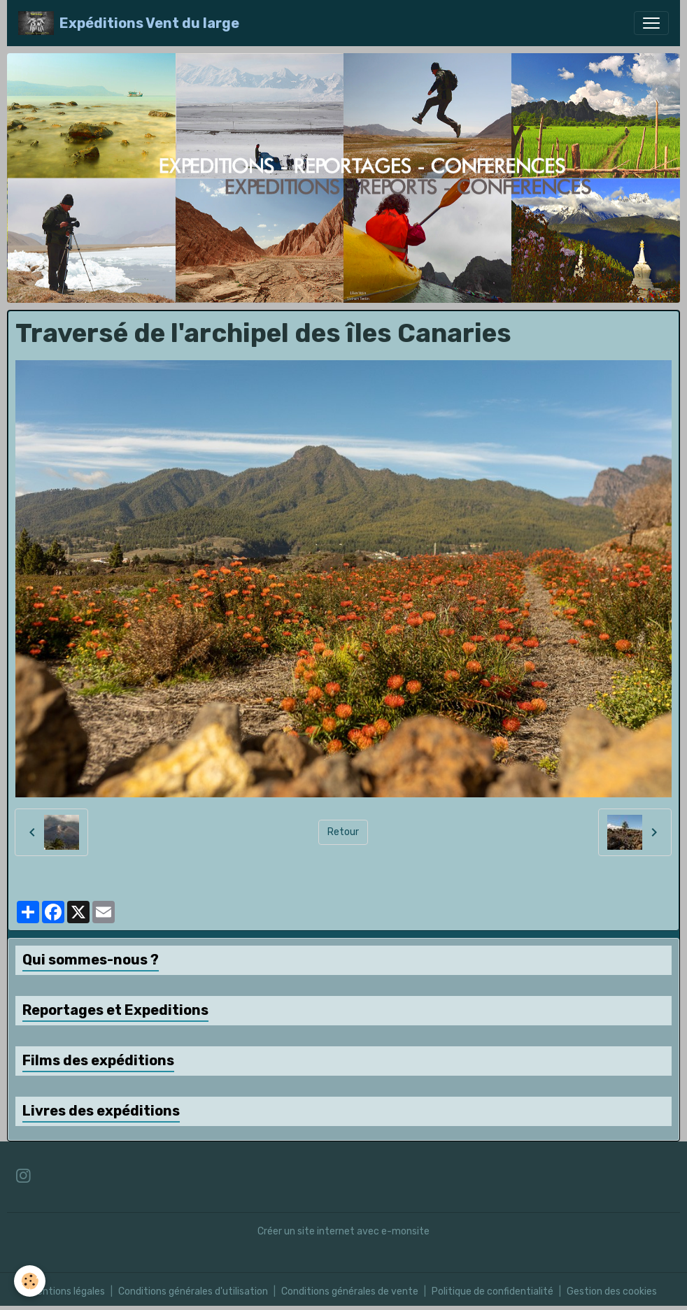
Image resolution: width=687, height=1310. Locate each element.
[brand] (128, 23)
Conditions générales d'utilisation (193, 1291)
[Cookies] (29, 1281)
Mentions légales (67, 1291)
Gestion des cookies (612, 1291)
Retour (343, 832)
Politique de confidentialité (492, 1291)
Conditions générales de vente (349, 1291)
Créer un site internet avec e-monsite (343, 1231)
